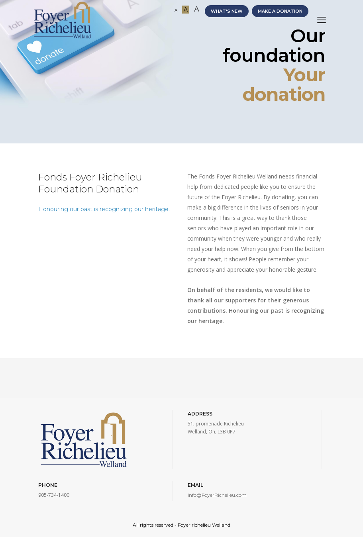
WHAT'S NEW (227, 11)
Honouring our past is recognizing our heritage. (104, 209)
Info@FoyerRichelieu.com (217, 495)
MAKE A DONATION (280, 11)
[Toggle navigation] (321, 20)
